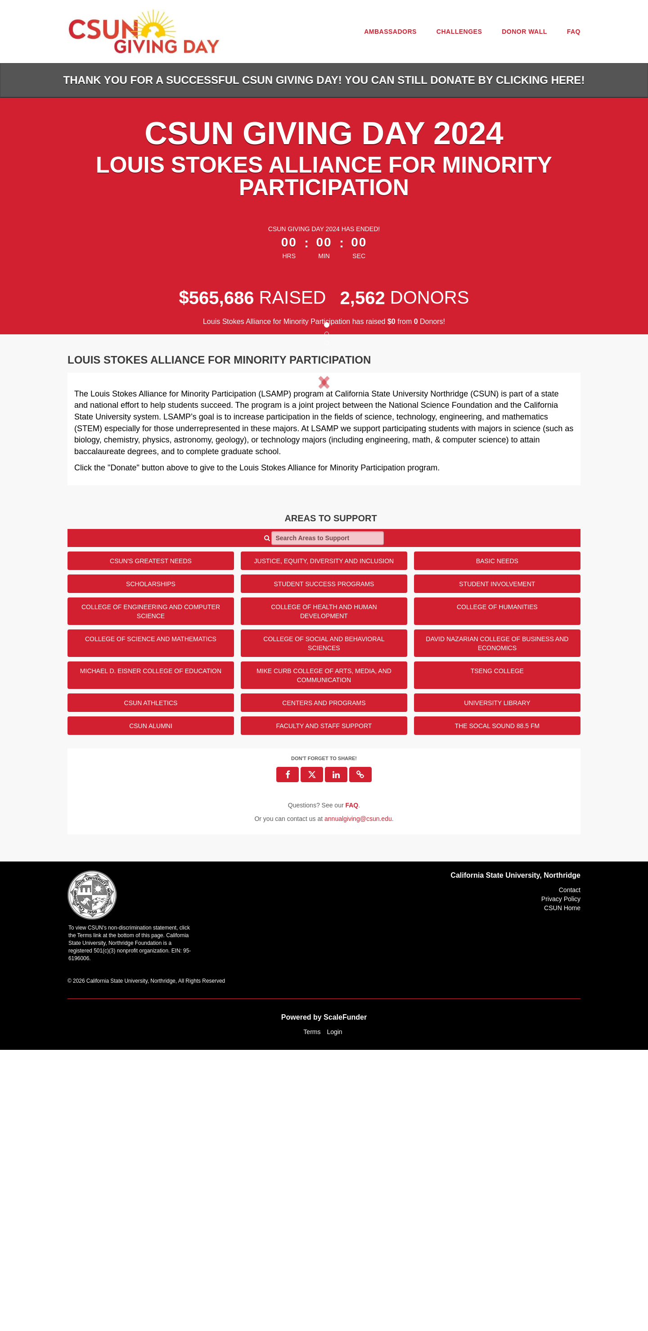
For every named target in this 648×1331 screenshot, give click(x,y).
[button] (111, 520)
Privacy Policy (560, 1180)
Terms (311, 1313)
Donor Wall (524, 31)
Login (334, 1313)
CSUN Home (562, 1189)
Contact (569, 1171)
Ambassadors (390, 31)
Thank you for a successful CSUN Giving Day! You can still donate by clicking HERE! (324, 80)
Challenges (459, 31)
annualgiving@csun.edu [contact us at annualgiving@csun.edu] (358, 1099)
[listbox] (324, 520)
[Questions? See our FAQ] (351, 1086)
